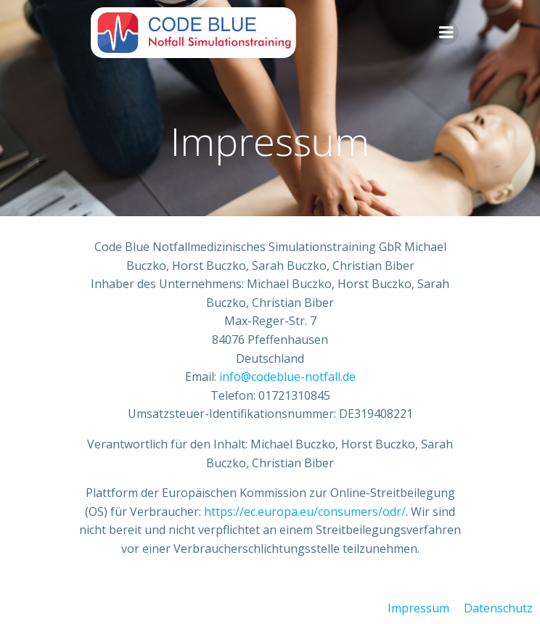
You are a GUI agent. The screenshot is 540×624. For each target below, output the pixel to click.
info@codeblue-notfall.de (287, 377)
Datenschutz (498, 608)
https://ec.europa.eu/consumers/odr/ (305, 512)
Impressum (418, 608)
